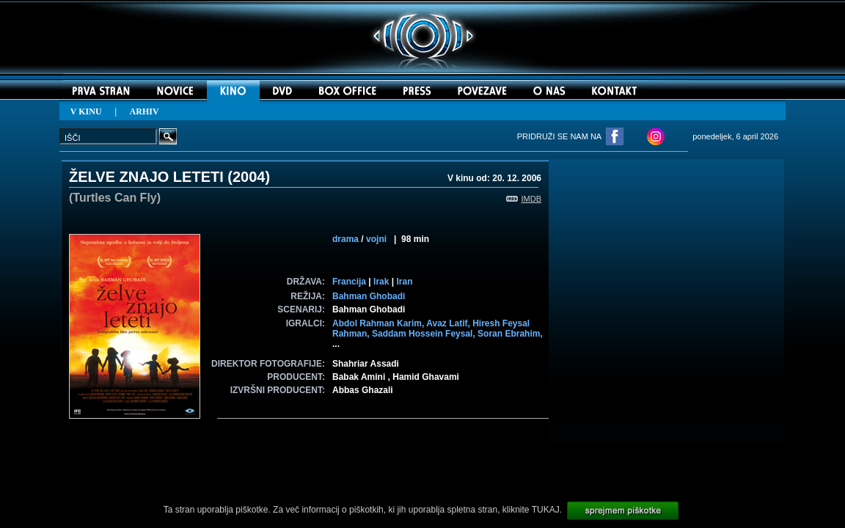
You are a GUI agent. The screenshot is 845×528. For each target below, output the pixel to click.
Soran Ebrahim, (510, 334)
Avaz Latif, (449, 323)
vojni (376, 239)
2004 (249, 177)
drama (345, 239)
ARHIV (144, 111)
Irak (381, 281)
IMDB (524, 198)
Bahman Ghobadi (368, 296)
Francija (349, 281)
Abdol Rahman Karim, (379, 323)
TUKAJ (546, 510)
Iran (404, 281)
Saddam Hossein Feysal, (425, 334)
